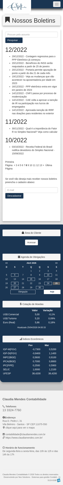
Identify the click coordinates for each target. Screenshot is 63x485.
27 (15, 287)
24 (48, 283)
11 (34, 165)
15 (31, 279)
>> (56, 263)
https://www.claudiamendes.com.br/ (24, 437)
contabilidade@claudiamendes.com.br (26, 434)
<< (6, 263)
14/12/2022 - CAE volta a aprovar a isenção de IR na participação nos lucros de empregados (35, 103)
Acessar (31, 242)
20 (15, 283)
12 (37, 165)
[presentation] (30, 208)
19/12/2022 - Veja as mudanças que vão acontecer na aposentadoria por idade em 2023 (33, 80)
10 (31, 165)
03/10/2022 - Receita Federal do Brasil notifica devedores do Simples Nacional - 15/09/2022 (33, 150)
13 (40, 165)
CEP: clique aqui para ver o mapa (25, 424)
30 (39, 287)
